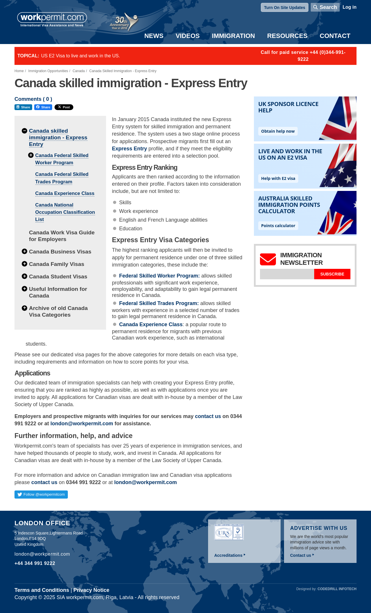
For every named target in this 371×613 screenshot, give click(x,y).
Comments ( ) (33, 99)
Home (19, 71)
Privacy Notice (91, 590)
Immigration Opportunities (48, 71)
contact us (44, 482)
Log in (350, 7)
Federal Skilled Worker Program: (160, 276)
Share (23, 107)
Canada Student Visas (58, 276)
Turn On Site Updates (284, 7)
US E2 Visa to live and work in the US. (80, 55)
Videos (188, 35)
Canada (78, 71)
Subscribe (332, 274)
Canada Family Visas (56, 264)
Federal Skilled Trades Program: (159, 303)
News (153, 35)
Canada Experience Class (64, 193)
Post (64, 107)
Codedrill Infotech (337, 589)
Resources (287, 35)
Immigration (233, 35)
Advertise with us (319, 528)
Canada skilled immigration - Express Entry (58, 137)
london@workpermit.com (145, 482)
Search (328, 7)
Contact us (300, 555)
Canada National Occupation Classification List (65, 212)
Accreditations (228, 555)
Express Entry (129, 149)
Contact (335, 35)
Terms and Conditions (41, 590)
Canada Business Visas (60, 252)
